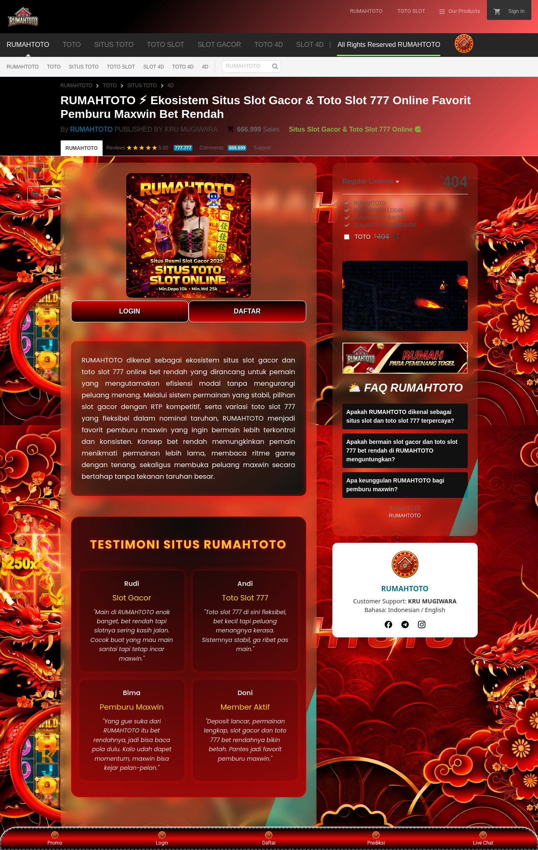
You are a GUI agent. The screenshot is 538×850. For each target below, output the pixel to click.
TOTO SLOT (121, 67)
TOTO (54, 67)
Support (262, 148)
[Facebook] (388, 624)
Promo (54, 838)
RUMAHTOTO (23, 67)
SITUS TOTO (83, 67)
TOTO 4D (183, 67)
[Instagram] (421, 624)
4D (205, 67)
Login (162, 838)
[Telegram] (405, 624)
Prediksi (376, 838)
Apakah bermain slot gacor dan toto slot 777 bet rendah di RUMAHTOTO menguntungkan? (402, 450)
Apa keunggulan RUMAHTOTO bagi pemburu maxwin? (395, 484)
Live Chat (483, 838)
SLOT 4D (153, 67)
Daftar (269, 838)
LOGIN (129, 311)
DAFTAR (247, 311)
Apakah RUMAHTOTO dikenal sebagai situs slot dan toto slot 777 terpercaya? (400, 416)
